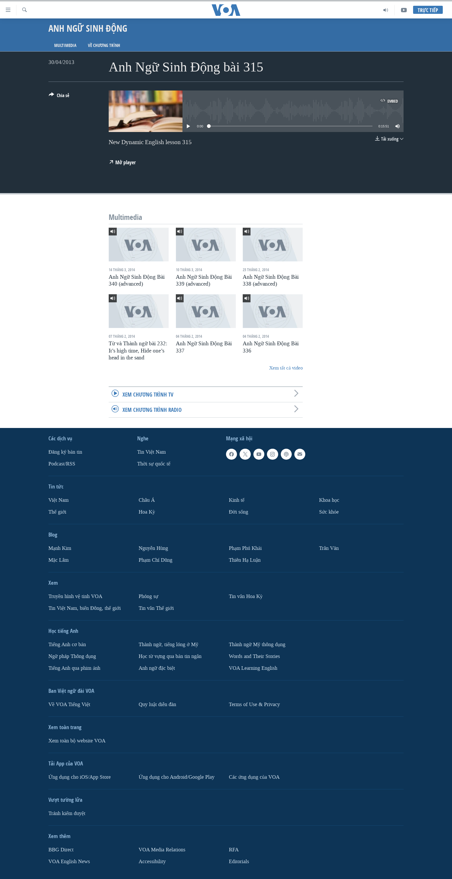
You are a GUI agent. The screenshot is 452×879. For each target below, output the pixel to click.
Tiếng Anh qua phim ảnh (74, 668)
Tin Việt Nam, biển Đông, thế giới (84, 608)
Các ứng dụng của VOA (254, 777)
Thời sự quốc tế (153, 464)
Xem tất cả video (286, 368)
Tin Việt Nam (151, 452)
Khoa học (329, 500)
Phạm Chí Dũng (155, 560)
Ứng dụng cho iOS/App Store (79, 777)
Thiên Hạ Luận (245, 560)
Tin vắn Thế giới (156, 608)
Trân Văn (329, 548)
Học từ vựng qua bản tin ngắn (170, 656)
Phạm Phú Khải (245, 548)
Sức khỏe (329, 512)
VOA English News (69, 861)
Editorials (239, 861)
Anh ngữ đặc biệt (157, 668)
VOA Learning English (253, 668)
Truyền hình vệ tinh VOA (75, 596)
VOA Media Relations (162, 849)
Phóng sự (148, 596)
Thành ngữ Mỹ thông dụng (257, 644)
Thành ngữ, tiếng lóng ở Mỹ (168, 644)
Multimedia (65, 45)
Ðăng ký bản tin (65, 452)
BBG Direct (61, 849)
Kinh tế (236, 500)
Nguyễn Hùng (153, 548)
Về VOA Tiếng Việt (69, 704)
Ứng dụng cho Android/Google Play (176, 777)
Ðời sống (238, 512)
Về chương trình (104, 45)
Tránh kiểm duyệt (66, 813)
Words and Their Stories (254, 656)
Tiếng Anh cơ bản (67, 644)
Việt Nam (58, 500)
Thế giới (57, 512)
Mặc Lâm (58, 560)
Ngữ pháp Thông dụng (72, 656)
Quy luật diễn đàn (157, 704)
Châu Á (147, 500)
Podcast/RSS (61, 464)
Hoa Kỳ (147, 512)
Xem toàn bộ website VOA (77, 740)
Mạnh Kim (59, 548)
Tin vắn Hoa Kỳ (246, 596)
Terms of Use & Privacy (254, 704)
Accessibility (152, 861)
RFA (234, 849)
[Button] (59, 96)
